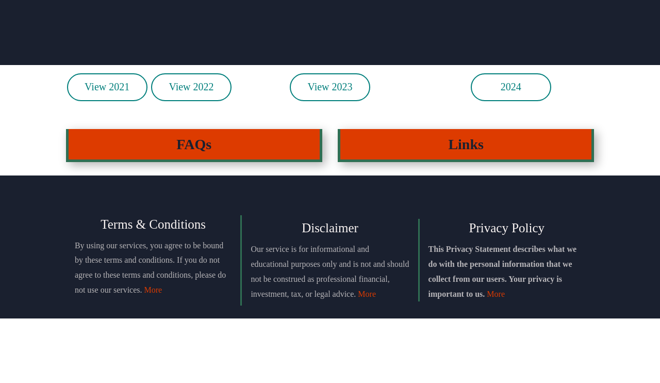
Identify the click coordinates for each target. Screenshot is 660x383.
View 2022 (191, 151)
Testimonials (446, 37)
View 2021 (107, 151)
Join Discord (213, 37)
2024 (511, 151)
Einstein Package (329, 37)
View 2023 (329, 151)
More (153, 353)
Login (563, 37)
